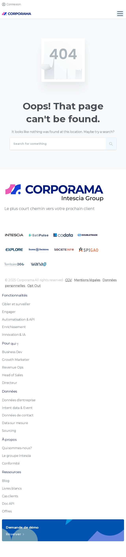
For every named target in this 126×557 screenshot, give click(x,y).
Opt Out (34, 286)
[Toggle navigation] (120, 13)
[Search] (58, 144)
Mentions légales (87, 280)
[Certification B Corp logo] (14, 235)
